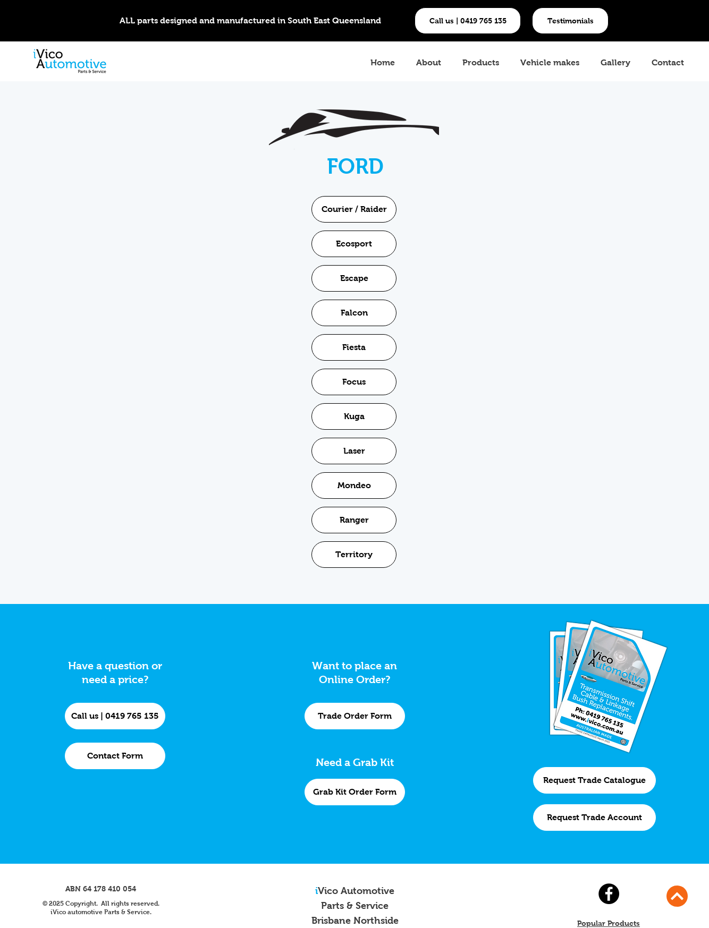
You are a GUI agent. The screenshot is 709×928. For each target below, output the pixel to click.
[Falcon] (353, 313)
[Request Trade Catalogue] (594, 780)
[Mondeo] (353, 485)
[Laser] (353, 451)
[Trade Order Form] (355, 716)
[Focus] (353, 382)
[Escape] (353, 278)
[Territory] (353, 554)
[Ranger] (353, 520)
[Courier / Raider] (353, 209)
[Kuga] (353, 416)
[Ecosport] (353, 244)
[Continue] (677, 896)
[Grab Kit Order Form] (355, 792)
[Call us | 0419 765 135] (468, 20)
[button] (570, 20)
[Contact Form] (115, 756)
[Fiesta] (353, 347)
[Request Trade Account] (594, 817)
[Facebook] (608, 893)
